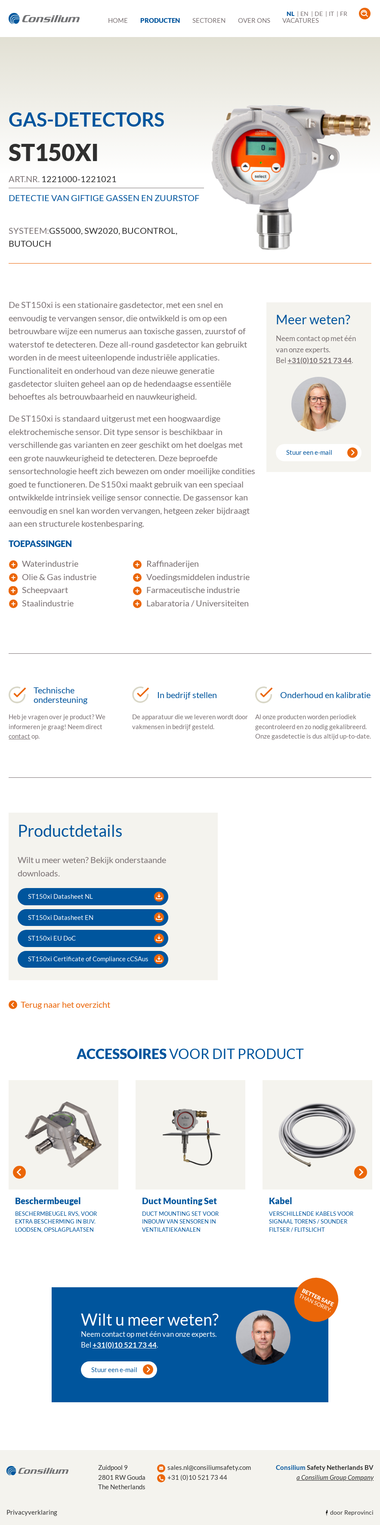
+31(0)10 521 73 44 (319, 360)
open (365, 13)
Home (118, 20)
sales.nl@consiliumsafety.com (209, 1467)
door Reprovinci (352, 1512)
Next (360, 1172)
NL (290, 13)
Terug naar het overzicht (65, 1004)
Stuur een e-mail (309, 452)
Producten (160, 20)
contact (19, 736)
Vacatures (300, 20)
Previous (19, 1172)
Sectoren (209, 20)
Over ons (254, 20)
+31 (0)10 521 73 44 (197, 1477)
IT (331, 13)
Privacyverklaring (31, 1512)
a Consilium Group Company (335, 1477)
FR (343, 13)
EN (304, 13)
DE (319, 13)
